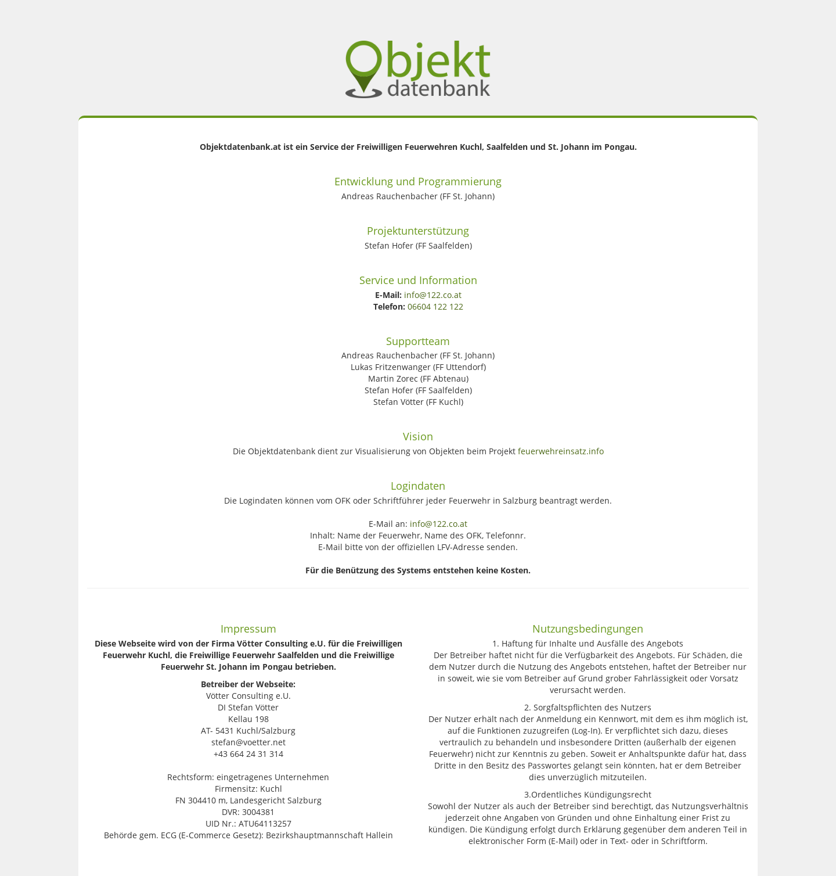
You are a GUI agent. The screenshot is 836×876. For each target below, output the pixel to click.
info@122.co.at (433, 294)
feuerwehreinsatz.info (561, 451)
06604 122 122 (435, 306)
